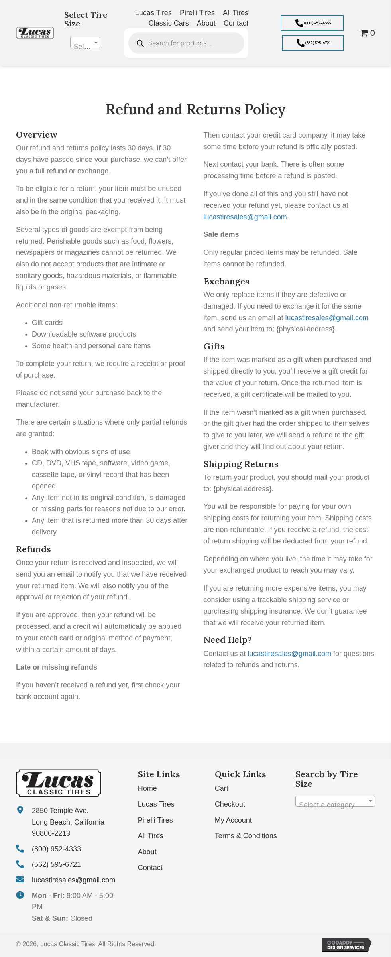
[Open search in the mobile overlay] (186, 43)
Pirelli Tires (155, 820)
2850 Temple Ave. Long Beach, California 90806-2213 (68, 822)
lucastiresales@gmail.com (245, 217)
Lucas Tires (156, 804)
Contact (150, 868)
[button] (312, 23)
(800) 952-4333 (56, 849)
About (147, 852)
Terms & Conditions (246, 836)
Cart (221, 788)
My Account (233, 820)
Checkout (230, 804)
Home (147, 788)
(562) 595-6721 (56, 864)
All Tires (150, 836)
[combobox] (85, 42)
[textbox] (85, 46)
